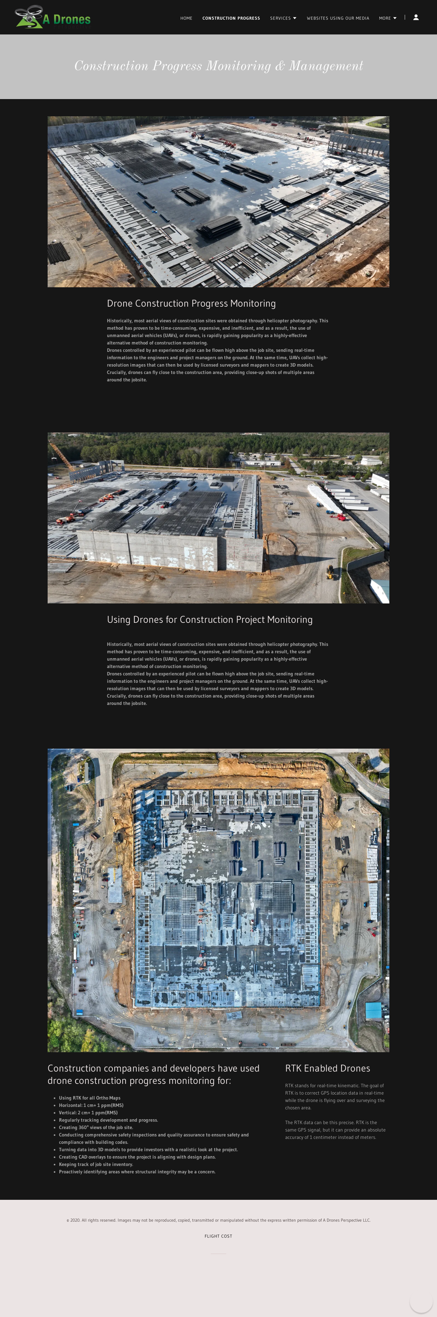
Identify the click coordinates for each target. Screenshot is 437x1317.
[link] (53, 17)
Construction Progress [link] (231, 18)
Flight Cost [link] (218, 1236)
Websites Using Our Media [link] (338, 18)
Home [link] (186, 18)
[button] (283, 18)
